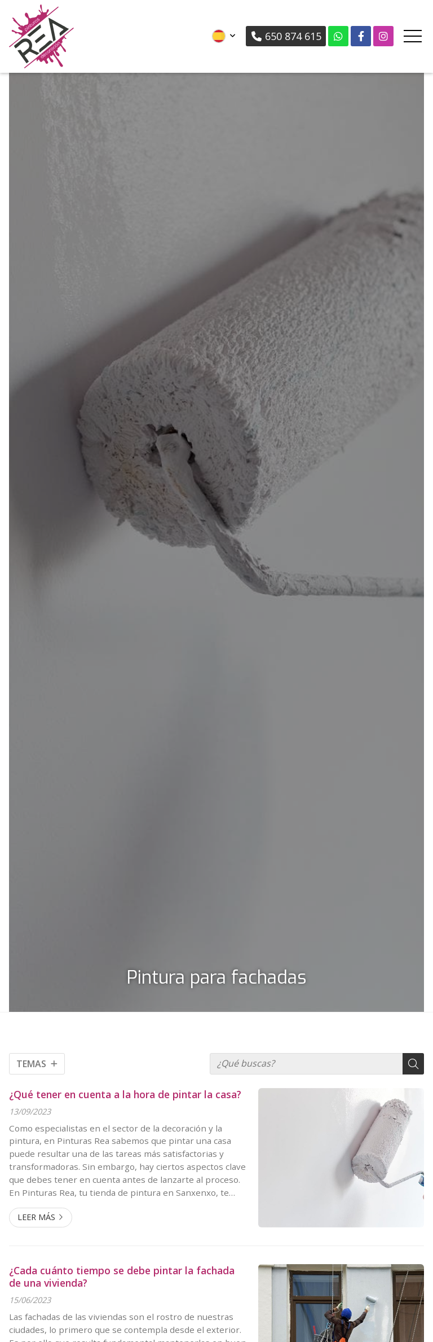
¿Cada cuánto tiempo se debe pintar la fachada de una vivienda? (122, 1277)
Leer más (36, 1217)
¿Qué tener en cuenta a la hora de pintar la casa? (125, 1094)
